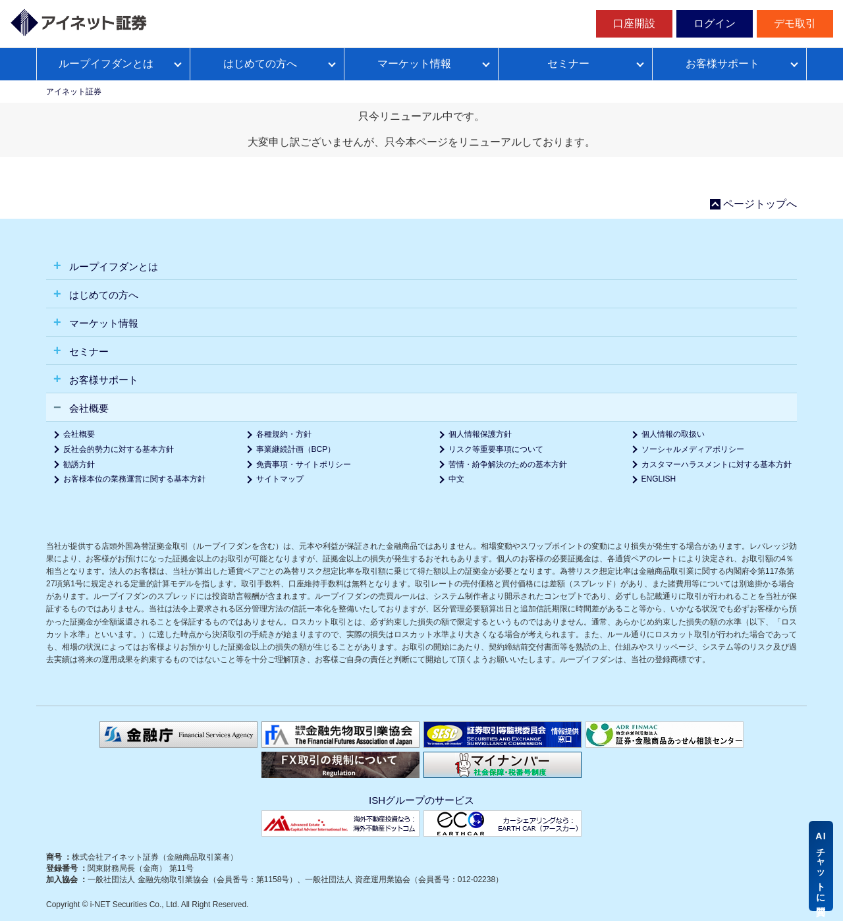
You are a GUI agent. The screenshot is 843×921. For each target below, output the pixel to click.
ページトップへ (760, 204)
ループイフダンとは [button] (112, 266)
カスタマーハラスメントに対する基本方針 (716, 464)
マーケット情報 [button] (102, 323)
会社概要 (79, 434)
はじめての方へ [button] (102, 294)
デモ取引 (795, 23)
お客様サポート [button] (102, 379)
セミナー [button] (88, 351)
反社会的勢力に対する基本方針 (118, 449)
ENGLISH (658, 479)
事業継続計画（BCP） (296, 449)
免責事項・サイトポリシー (303, 464)
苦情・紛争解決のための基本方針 (508, 464)
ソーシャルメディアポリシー (692, 449)
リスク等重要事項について (496, 449)
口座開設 (634, 23)
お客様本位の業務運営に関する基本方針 (134, 479)
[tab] (421, 266)
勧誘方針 (79, 464)
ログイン (714, 23)
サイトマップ (280, 479)
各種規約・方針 (284, 434)
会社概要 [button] (88, 408)
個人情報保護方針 (480, 434)
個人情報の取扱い (673, 434)
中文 (456, 479)
